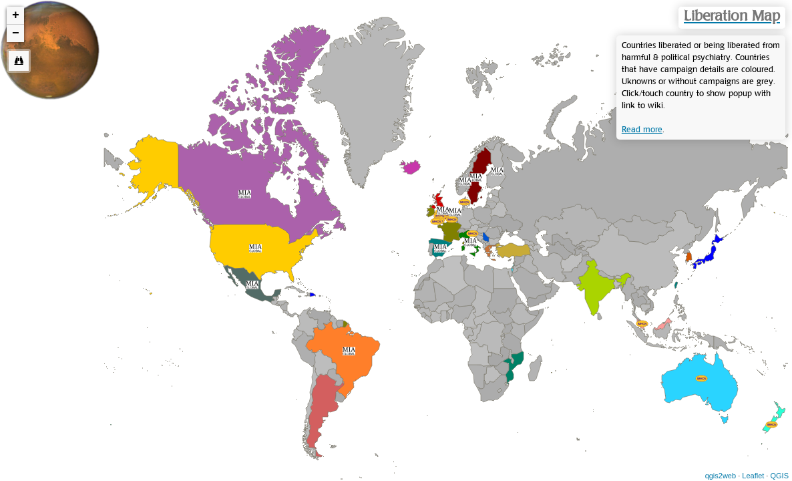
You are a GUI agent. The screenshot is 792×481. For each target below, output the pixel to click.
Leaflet (753, 476)
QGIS (779, 476)
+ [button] (15, 15)
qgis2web (720, 476)
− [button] (15, 33)
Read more (642, 129)
